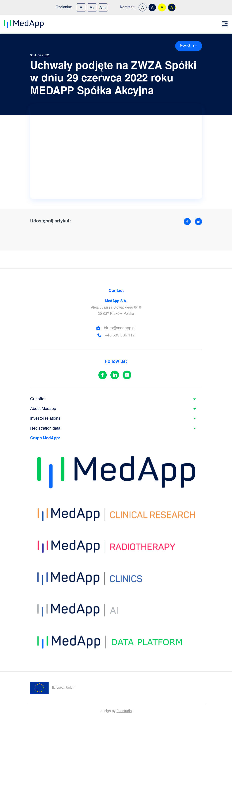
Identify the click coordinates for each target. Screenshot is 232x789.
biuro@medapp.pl (120, 328)
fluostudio (124, 711)
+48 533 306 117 (120, 335)
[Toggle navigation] (225, 24)
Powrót (188, 46)
